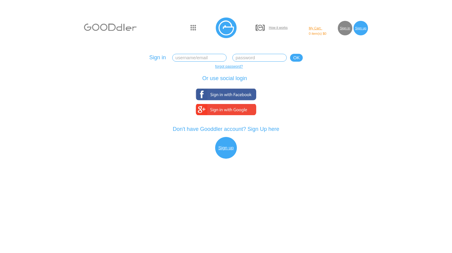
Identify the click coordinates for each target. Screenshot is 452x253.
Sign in (345, 28)
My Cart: (315, 28)
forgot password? (229, 66)
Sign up (360, 28)
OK (296, 57)
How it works (278, 27)
